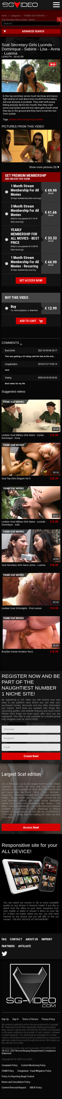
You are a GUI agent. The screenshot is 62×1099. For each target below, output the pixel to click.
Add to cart (28, 321)
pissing (30, 119)
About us (32, 939)
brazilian (38, 119)
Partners (8, 946)
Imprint (46, 939)
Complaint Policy (10, 1065)
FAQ (4, 939)
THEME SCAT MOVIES (34, 16)
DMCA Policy (36, 1087)
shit (18, 119)
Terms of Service (30, 1019)
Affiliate (24, 946)
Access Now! (31, 827)
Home (4, 16)
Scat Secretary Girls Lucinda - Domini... (19, 19)
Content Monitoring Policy (33, 1065)
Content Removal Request (14, 1087)
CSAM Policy (8, 1071)
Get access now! (31, 280)
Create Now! (31, 756)
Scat (23, 119)
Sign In (15, 1019)
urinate (12, 119)
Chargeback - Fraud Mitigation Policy (34, 1071)
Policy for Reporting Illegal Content (18, 1076)
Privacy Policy (48, 1019)
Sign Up (5, 1019)
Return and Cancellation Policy (16, 1082)
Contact (16, 939)
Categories (15, 16)
